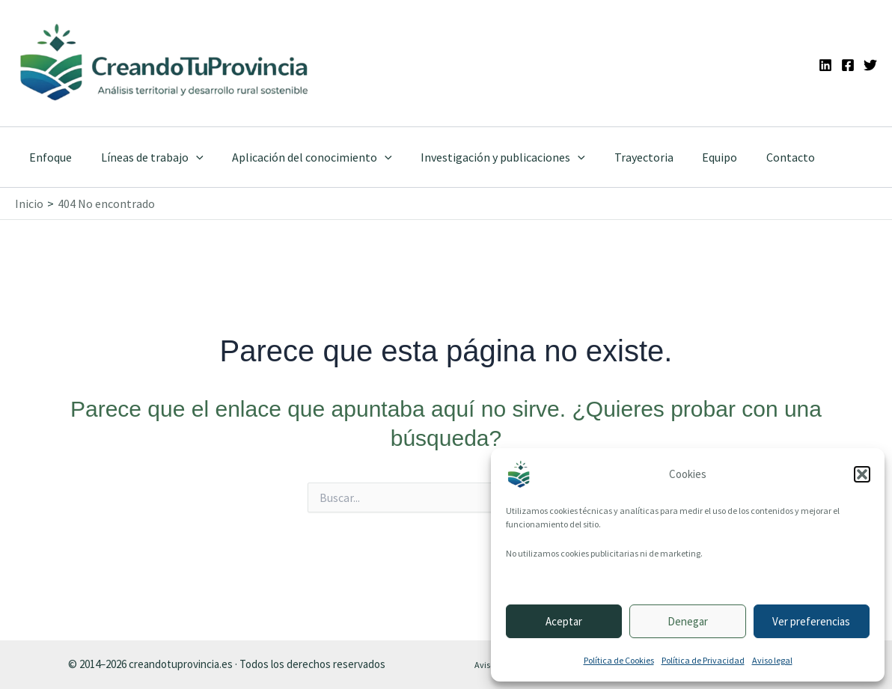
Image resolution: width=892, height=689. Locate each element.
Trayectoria (621, 157)
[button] (862, 474)
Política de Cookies (619, 660)
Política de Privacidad (703, 660)
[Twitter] (870, 65)
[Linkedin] (825, 65)
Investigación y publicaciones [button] (485, 157)
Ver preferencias (811, 621)
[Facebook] (848, 65)
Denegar (688, 621)
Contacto (758, 157)
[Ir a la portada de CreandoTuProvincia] (165, 63)
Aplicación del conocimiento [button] (300, 157)
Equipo (692, 157)
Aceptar (564, 621)
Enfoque (48, 157)
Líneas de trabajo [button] (145, 157)
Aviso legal (772, 660)
